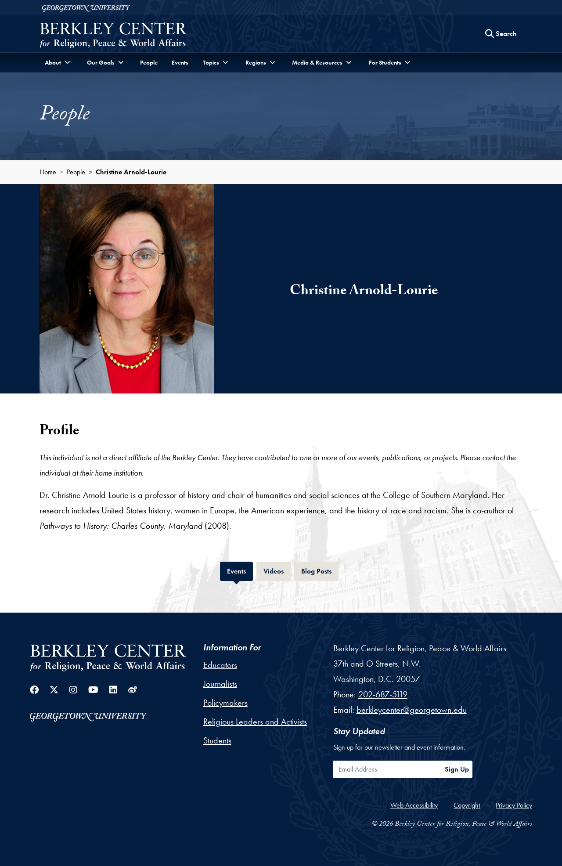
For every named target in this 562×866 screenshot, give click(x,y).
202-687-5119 (382, 694)
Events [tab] (240, 570)
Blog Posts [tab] (320, 570)
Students (217, 740)
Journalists (220, 683)
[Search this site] (500, 33)
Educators (220, 665)
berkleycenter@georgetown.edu (412, 709)
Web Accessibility (414, 805)
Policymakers (225, 702)
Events (180, 62)
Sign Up (457, 769)
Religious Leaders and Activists (255, 721)
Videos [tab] (277, 570)
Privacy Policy (514, 805)
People (149, 62)
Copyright (467, 805)
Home (48, 172)
